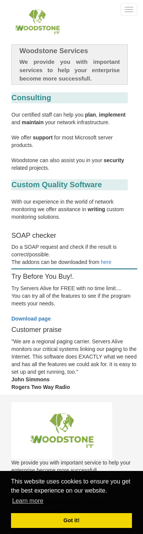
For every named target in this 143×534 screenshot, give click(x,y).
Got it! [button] (71, 520)
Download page (31, 319)
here (106, 262)
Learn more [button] (27, 501)
